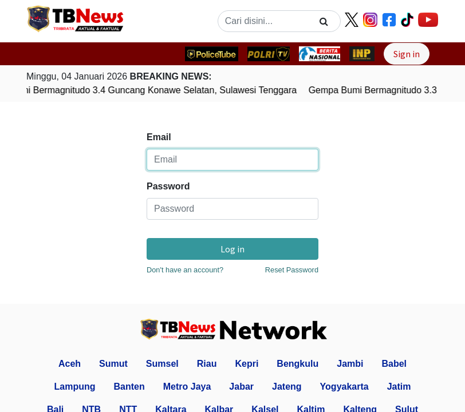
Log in (232, 249)
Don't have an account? (185, 270)
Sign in (406, 54)
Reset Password (291, 270)
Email (159, 137)
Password (168, 186)
